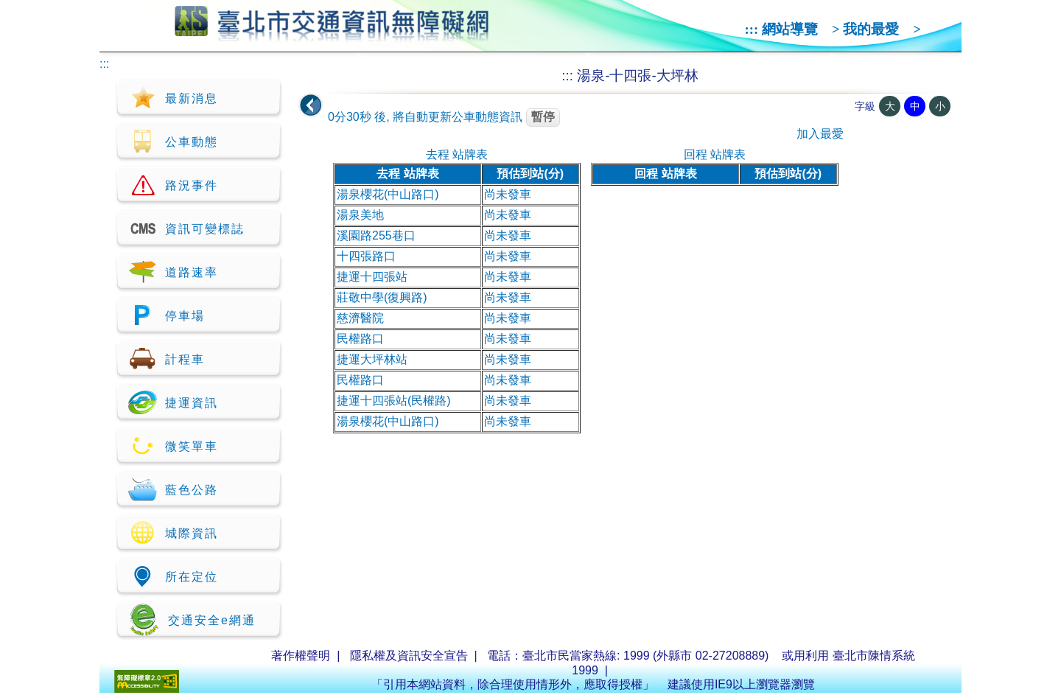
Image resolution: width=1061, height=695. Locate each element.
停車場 (166, 315)
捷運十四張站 (372, 276)
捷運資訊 (173, 402)
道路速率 (173, 271)
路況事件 (173, 185)
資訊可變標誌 (186, 228)
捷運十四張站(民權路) (394, 400)
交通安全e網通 (192, 619)
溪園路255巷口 (376, 235)
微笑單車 (173, 445)
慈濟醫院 (360, 318)
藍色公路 (173, 489)
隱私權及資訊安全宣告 (409, 655)
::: (752, 29)
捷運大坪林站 (372, 359)
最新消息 (173, 98)
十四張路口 (366, 256)
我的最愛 (871, 29)
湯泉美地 (360, 215)
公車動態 (173, 141)
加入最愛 (820, 134)
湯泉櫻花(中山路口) (388, 194)
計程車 (166, 358)
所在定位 (173, 576)
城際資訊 (173, 532)
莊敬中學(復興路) (382, 297)
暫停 (543, 117)
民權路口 (360, 338)
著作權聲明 (300, 655)
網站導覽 (790, 29)
